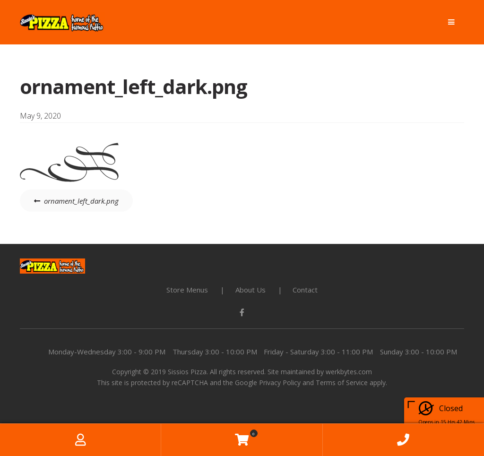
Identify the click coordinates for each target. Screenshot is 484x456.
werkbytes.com (349, 371)
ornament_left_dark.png (81, 201)
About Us (250, 289)
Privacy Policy (280, 382)
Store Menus (187, 289)
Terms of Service (342, 382)
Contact (305, 289)
